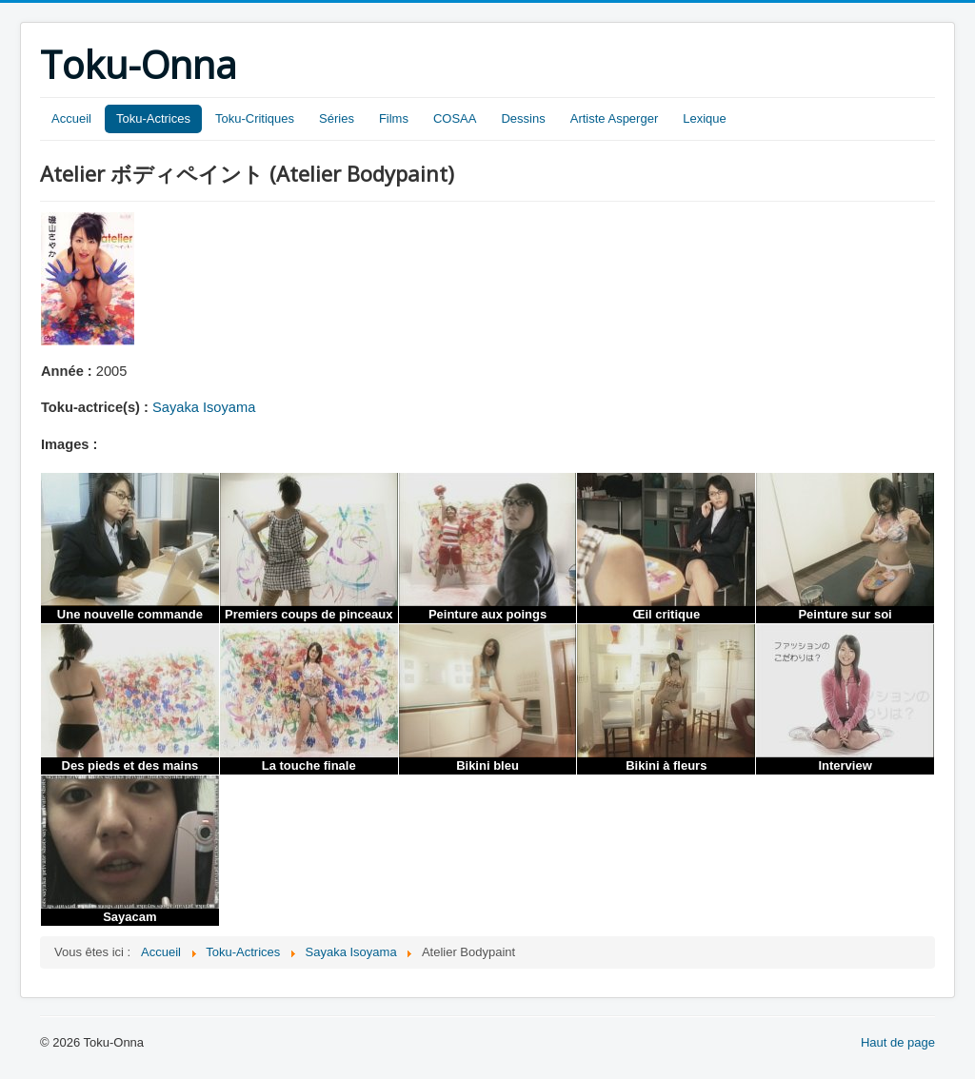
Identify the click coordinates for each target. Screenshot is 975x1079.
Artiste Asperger (614, 118)
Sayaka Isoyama (203, 407)
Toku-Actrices (153, 118)
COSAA (455, 118)
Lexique (704, 118)
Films (393, 118)
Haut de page (898, 1042)
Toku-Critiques (254, 118)
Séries (336, 118)
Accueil (71, 118)
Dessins (523, 118)
